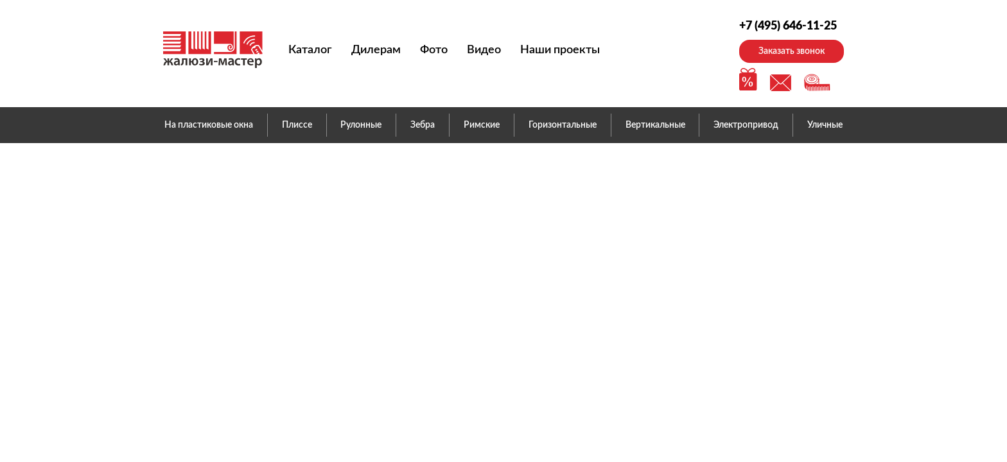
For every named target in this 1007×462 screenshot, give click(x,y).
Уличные (825, 125)
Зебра (422, 125)
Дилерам (376, 50)
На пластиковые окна (208, 125)
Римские (482, 125)
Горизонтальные (563, 125)
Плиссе (297, 125)
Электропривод (746, 125)
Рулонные (360, 125)
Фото (434, 50)
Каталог (310, 50)
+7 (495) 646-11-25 (788, 26)
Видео (484, 50)
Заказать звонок (791, 51)
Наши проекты (560, 50)
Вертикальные (655, 125)
